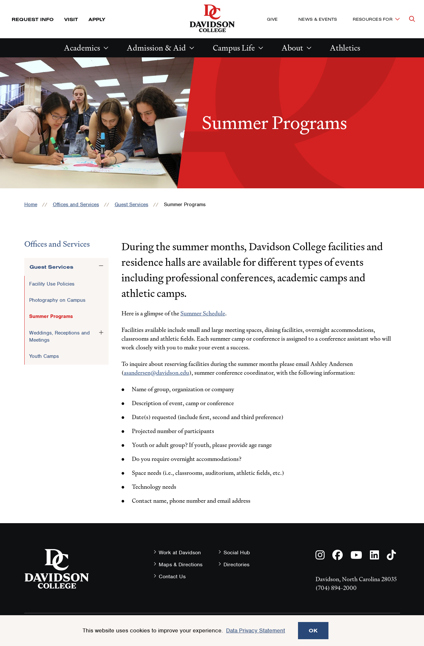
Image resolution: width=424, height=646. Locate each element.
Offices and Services (76, 204)
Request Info (33, 19)
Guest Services (131, 204)
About (292, 48)
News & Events (317, 19)
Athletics (345, 48)
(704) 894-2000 (336, 588)
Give (272, 19)
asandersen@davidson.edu (156, 372)
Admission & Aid (156, 48)
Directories (236, 564)
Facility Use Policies (51, 284)
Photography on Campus (57, 300)
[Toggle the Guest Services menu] (101, 266)
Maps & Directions (180, 564)
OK (313, 630)
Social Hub (236, 552)
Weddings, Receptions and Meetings (59, 336)
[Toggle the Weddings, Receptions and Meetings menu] (101, 332)
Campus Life (234, 48)
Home (30, 204)
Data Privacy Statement (255, 630)
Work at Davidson (180, 552)
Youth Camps (44, 356)
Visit (71, 19)
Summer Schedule (202, 313)
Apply (96, 19)
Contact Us (172, 576)
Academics (82, 48)
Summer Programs (51, 316)
